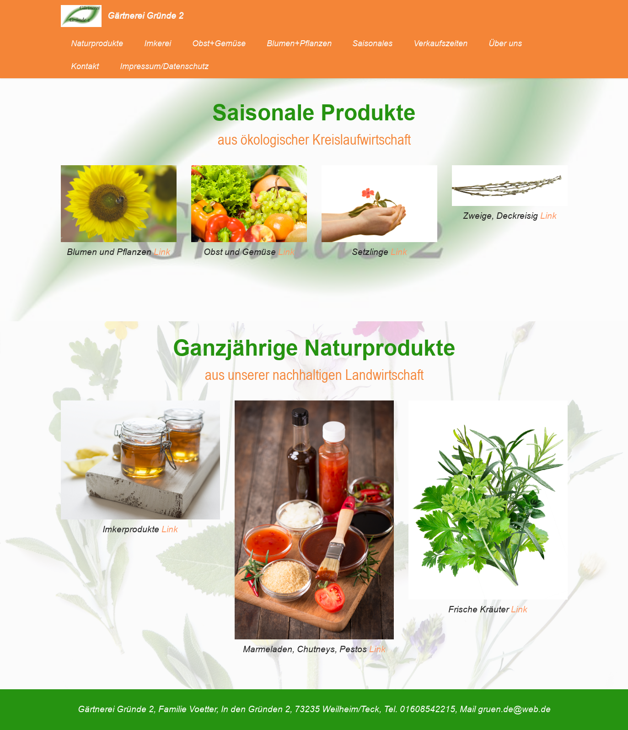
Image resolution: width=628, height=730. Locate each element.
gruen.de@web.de (514, 709)
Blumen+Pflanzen (299, 43)
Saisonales (372, 43)
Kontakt (85, 66)
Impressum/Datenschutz (164, 66)
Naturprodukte (97, 43)
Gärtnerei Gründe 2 (145, 15)
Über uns (505, 43)
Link (162, 252)
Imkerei (157, 43)
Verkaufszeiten (440, 43)
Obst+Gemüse (219, 43)
